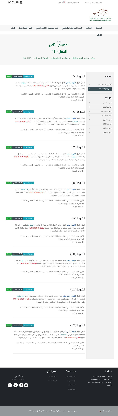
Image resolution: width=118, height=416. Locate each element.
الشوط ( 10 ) (77, 254)
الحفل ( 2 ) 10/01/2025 (105, 84)
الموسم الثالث (107, 124)
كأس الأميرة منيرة (25, 28)
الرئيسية (99, 28)
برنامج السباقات (52, 376)
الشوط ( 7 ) (78, 147)
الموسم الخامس (107, 115)
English (61, 2)
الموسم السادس (106, 111)
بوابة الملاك (72, 385)
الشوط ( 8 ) (78, 183)
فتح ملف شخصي (96, 2)
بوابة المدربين (71, 380)
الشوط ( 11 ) (77, 289)
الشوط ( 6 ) (78, 112)
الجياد (13, 28)
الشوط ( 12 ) (77, 325)
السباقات (89, 28)
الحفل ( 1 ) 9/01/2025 (105, 89)
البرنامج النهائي (17, 76)
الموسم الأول (107, 132)
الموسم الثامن (107, 103)
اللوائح (99, 35)
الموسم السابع (107, 107)
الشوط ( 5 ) (78, 76)
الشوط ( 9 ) (78, 218)
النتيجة (9, 76)
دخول (86, 2)
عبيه (100, 410)
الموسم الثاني (107, 128)
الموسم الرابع (107, 119)
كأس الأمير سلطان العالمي (72, 28)
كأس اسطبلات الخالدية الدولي (47, 28)
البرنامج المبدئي (28, 76)
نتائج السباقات (52, 380)
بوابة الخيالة (72, 389)
